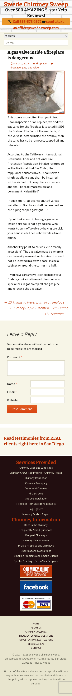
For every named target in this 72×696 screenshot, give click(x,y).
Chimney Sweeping (36, 483)
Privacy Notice (42, 662)
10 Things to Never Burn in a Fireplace (34, 302)
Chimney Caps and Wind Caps (36, 467)
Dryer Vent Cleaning (36, 488)
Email (12, 392)
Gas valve (33, 67)
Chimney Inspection (36, 478)
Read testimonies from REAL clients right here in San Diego (34, 441)
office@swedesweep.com (36, 28)
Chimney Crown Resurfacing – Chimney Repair (36, 472)
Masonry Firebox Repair (36, 514)
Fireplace (41, 63)
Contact (36, 648)
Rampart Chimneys (36, 535)
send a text (55, 21)
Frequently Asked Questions (36, 530)
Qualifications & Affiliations (36, 551)
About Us (36, 627)
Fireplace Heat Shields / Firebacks (36, 503)
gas (24, 67)
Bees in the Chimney (36, 525)
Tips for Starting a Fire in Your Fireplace (36, 561)
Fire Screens (36, 493)
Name (12, 384)
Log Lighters (36, 509)
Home (36, 623)
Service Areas (36, 643)
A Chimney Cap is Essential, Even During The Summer (38, 310)
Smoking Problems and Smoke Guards (36, 556)
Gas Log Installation (36, 498)
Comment (14, 357)
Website (12, 400)
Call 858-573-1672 (27, 21)
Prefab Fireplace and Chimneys (36, 545)
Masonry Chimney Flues (36, 540)
